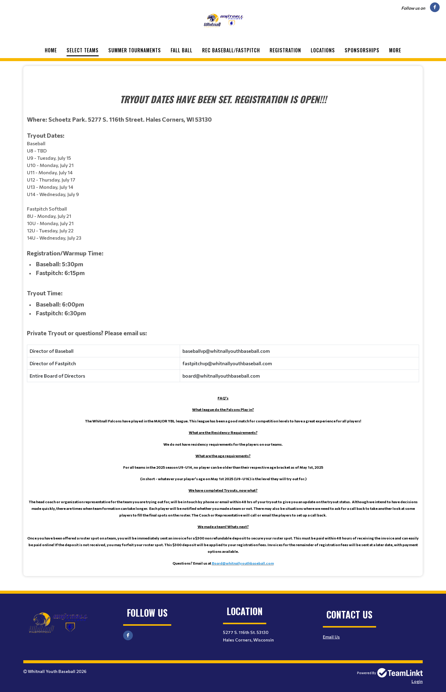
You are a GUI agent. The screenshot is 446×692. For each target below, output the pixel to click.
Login (417, 681)
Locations (323, 50)
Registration (285, 50)
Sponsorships (362, 50)
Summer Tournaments (134, 50)
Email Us (331, 636)
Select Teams (83, 50)
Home (51, 50)
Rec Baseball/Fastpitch (231, 50)
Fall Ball (181, 50)
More (395, 50)
